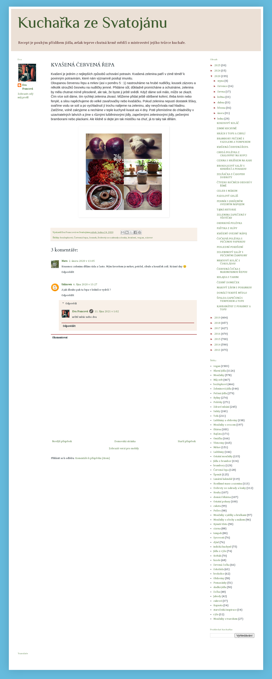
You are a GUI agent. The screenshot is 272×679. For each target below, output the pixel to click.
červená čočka (221, 565)
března (221, 108)
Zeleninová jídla (222, 389)
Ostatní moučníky (223, 456)
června (221, 92)
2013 (217, 350)
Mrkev (217, 447)
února (221, 113)
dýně (216, 542)
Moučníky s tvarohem (225, 619)
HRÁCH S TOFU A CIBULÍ (231, 133)
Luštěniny (218, 452)
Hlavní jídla (219, 371)
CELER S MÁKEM (227, 191)
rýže (215, 614)
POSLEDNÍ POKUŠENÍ (230, 247)
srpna (220, 81)
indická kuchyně (222, 547)
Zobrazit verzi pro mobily (124, 448)
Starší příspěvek (187, 441)
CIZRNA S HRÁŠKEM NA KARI (234, 160)
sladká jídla (219, 587)
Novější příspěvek (62, 441)
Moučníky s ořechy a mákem (229, 520)
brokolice (218, 574)
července (222, 86)
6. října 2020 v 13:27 (85, 284)
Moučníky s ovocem (224, 425)
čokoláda (218, 569)
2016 (217, 334)
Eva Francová (80, 311)
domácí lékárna (222, 497)
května (221, 97)
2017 (217, 328)
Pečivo (217, 510)
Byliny (216, 398)
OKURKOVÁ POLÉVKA (229, 223)
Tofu (215, 416)
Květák (217, 556)
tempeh (217, 533)
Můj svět (218, 380)
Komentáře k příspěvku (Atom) (92, 458)
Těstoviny (218, 443)
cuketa (217, 506)
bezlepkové (66, 238)
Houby (217, 492)
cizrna (217, 528)
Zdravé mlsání (221, 407)
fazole (216, 560)
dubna (221, 102)
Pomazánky (220, 583)
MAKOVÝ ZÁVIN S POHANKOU (234, 287)
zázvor (149, 238)
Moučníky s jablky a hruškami (229, 515)
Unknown (66, 284)
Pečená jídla (220, 393)
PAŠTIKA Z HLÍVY (227, 228)
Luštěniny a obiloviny (225, 420)
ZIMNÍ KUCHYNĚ (227, 128)
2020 (217, 76)
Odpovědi (71, 303)
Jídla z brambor (222, 461)
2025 (217, 65)
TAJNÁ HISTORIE (226, 209)
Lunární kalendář (222, 479)
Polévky (217, 402)
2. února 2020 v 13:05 (82, 261)
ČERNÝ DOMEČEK (228, 282)
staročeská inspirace (225, 610)
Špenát (217, 474)
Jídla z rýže (219, 551)
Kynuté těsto (220, 524)
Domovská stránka (125, 441)
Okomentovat (59, 337)
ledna (220, 119)
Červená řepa (81, 238)
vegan (140, 238)
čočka (216, 592)
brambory (219, 465)
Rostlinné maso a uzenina (227, 483)
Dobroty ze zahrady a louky (112, 238)
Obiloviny (218, 578)
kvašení (132, 238)
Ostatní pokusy (221, 501)
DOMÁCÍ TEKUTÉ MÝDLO (232, 293)
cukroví (217, 601)
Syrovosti (218, 537)
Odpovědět (67, 272)
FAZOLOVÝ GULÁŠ (227, 196)
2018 (217, 323)
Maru (64, 261)
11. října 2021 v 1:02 (107, 311)
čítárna (217, 429)
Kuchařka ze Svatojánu (92, 22)
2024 (217, 70)
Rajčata (217, 434)
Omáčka (217, 438)
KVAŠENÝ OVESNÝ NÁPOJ (232, 233)
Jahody (217, 596)
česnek (93, 238)
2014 (217, 344)
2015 (217, 339)
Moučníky (218, 375)
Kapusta (218, 605)
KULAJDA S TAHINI (228, 277)
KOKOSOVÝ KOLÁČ (228, 123)
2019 (217, 317)
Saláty (216, 411)
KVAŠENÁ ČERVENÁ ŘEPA (232, 147)
